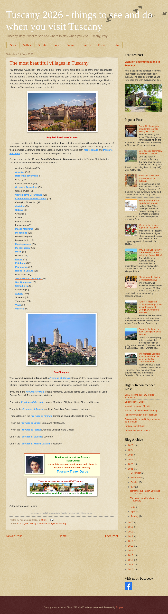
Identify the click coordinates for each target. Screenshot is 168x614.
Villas (27, 45)
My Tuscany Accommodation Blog (141, 410)
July (133, 487)
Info (116, 45)
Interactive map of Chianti (137, 406)
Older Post (111, 536)
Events (86, 45)
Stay (13, 45)
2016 (131, 541)
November (136, 477)
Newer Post (14, 536)
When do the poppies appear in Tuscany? (149, 226)
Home (63, 536)
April (133, 511)
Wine (70, 45)
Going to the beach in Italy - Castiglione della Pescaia (150, 332)
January (135, 516)
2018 (131, 531)
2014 (131, 550)
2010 (131, 569)
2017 (131, 536)
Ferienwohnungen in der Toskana (141, 414)
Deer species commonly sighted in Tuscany (150, 152)
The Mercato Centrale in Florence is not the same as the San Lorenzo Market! (149, 358)
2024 (131, 454)
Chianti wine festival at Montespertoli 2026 (149, 278)
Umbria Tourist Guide (135, 426)
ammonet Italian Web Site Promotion (62, 513)
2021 (131, 469)
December (136, 473)
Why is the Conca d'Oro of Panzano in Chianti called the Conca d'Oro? (150, 252)
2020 (131, 522)
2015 (131, 546)
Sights (42, 45)
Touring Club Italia (38, 523)
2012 (131, 560)
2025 (131, 450)
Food (56, 45)
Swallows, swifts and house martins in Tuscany (149, 178)
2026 (131, 445)
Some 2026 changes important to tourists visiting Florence (149, 129)
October (135, 482)
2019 (131, 527)
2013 (131, 555)
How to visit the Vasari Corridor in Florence (149, 201)
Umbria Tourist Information (137, 430)
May (133, 507)
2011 (131, 564)
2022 (131, 464)
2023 (131, 459)
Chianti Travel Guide (135, 402)
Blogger (120, 607)
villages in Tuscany (57, 523)
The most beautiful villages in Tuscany (49, 63)
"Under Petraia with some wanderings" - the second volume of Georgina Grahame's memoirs (150, 307)
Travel (102, 45)
